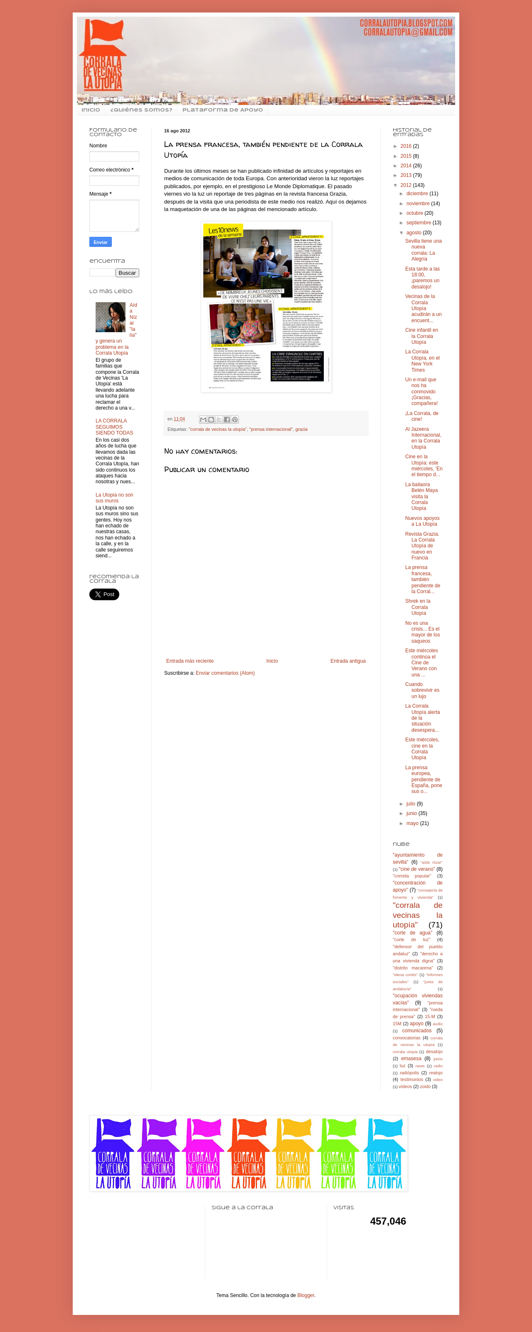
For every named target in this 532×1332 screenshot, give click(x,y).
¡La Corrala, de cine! (421, 416)
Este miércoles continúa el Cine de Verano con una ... (421, 663)
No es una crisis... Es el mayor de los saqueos (422, 632)
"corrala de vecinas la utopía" (218, 429)
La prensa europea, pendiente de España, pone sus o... (423, 780)
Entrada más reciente (190, 661)
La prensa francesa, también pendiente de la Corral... (422, 579)
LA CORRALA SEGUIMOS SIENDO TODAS (114, 427)
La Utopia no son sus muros (114, 498)
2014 (407, 166)
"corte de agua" (412, 933)
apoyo (417, 1023)
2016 (407, 146)
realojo (436, 1072)
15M (397, 1023)
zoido (425, 1086)
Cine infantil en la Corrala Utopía (421, 336)
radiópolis (409, 1072)
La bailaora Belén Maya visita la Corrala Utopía (421, 497)
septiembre (419, 223)
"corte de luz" (411, 939)
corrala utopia (405, 1051)
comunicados (417, 1031)
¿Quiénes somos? (141, 110)
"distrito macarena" (413, 967)
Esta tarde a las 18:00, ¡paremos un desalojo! (422, 278)
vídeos (405, 1086)
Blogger (305, 1295)
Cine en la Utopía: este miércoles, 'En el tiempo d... (424, 465)
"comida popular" (412, 875)
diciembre (417, 193)
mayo (413, 823)
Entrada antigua (348, 661)
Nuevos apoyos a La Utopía (422, 521)
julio (411, 804)
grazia (302, 429)
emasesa (411, 1058)
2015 (407, 156)
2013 (407, 175)
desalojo (434, 1051)
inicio (90, 110)
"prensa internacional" (271, 429)
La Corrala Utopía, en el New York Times (422, 361)
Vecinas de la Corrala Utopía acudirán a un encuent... (423, 308)
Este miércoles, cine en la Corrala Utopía (422, 748)
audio (438, 1023)
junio (412, 813)
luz (403, 1065)
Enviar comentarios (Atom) (225, 673)
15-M (430, 1016)
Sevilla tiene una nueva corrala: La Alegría (423, 250)
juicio (438, 1058)
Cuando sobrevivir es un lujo (422, 690)
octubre (415, 213)
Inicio (272, 661)
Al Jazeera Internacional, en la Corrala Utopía (423, 438)
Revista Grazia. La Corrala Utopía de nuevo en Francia (422, 546)
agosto (414, 233)
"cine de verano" (417, 869)
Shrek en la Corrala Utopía (418, 607)
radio (438, 1066)
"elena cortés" (405, 974)
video (438, 1079)
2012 (407, 185)
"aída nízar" (432, 862)
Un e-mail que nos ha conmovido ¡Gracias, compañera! (421, 392)
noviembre (418, 203)
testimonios (412, 1079)
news (419, 1066)
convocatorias (407, 1037)
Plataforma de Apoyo (222, 110)
